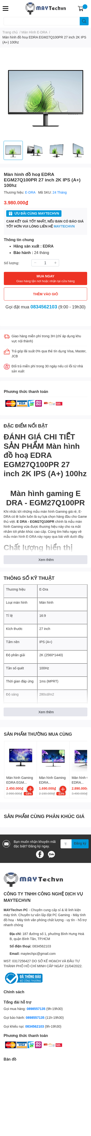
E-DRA (30, 192)
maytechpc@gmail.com (38, 953)
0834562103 (43, 306)
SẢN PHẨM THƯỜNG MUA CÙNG (38, 734)
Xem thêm (46, 560)
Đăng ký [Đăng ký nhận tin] (80, 843)
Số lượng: (11, 263)
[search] (84, 21)
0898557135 (36, 1009)
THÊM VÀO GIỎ (45, 294)
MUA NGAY (45, 278)
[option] (13, 150)
